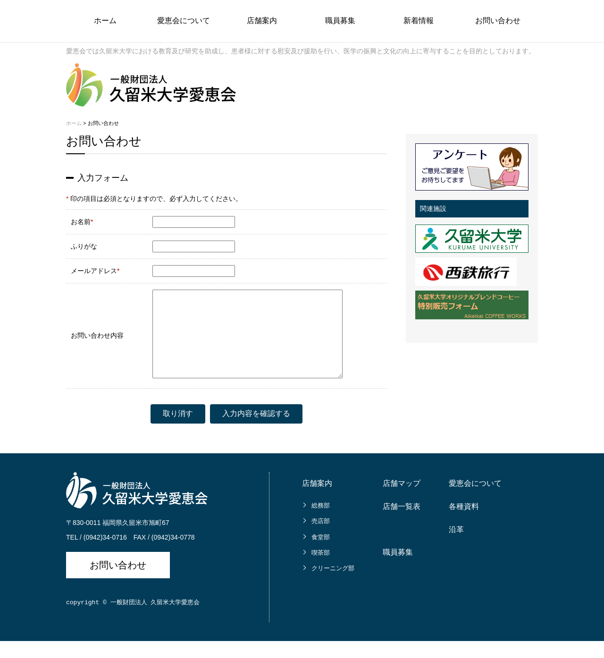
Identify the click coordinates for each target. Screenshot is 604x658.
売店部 (320, 537)
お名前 (81, 221)
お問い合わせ (497, 21)
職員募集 (340, 21)
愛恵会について (183, 21)
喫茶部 (320, 569)
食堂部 (320, 554)
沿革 (456, 546)
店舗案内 (262, 21)
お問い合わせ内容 (97, 344)
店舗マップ (401, 500)
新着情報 (418, 21)
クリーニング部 (332, 585)
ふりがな (84, 246)
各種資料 (464, 523)
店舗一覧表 (401, 523)
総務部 (320, 522)
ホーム (105, 21)
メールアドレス (94, 271)
